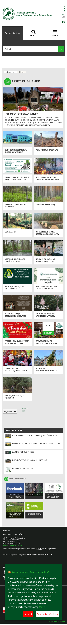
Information (10, 72)
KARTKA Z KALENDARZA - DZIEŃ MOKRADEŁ (15, 260)
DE (63, 22)
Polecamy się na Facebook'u (14, 496)
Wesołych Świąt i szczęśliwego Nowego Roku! (15, 316)
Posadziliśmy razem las (47, 150)
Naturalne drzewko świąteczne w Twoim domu (45, 316)
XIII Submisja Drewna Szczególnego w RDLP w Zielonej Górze (47, 234)
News (21, 72)
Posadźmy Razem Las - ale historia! (29, 460)
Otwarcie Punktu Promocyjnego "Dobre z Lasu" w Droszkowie (47, 343)
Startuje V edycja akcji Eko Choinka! (15, 287)
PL (63, 14)
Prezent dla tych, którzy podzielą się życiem (17, 342)
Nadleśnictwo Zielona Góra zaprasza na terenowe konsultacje (47, 288)
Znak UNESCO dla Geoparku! (53, 496)
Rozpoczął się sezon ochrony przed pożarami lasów (48, 179)
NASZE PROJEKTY (34, 514)
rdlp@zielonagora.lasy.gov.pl (13, 545)
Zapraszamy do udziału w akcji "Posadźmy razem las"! (17, 179)
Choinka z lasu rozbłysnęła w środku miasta (16, 370)
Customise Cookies (47, 614)
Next (23, 411)
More (42, 606)
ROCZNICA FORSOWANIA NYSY (21, 113)
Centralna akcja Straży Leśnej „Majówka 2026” (35, 435)
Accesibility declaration (57, 621)
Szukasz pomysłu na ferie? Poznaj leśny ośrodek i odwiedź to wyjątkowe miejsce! (46, 262)
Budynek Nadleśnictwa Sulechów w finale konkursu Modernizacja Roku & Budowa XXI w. (16, 153)
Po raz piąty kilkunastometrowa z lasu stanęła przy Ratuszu (46, 372)
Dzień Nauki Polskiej (45, 204)
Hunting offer (34, 495)
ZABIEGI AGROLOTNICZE (23, 452)
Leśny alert (10, 232)
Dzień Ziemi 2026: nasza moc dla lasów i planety (36, 443)
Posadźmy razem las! (22, 468)
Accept (28, 614)
